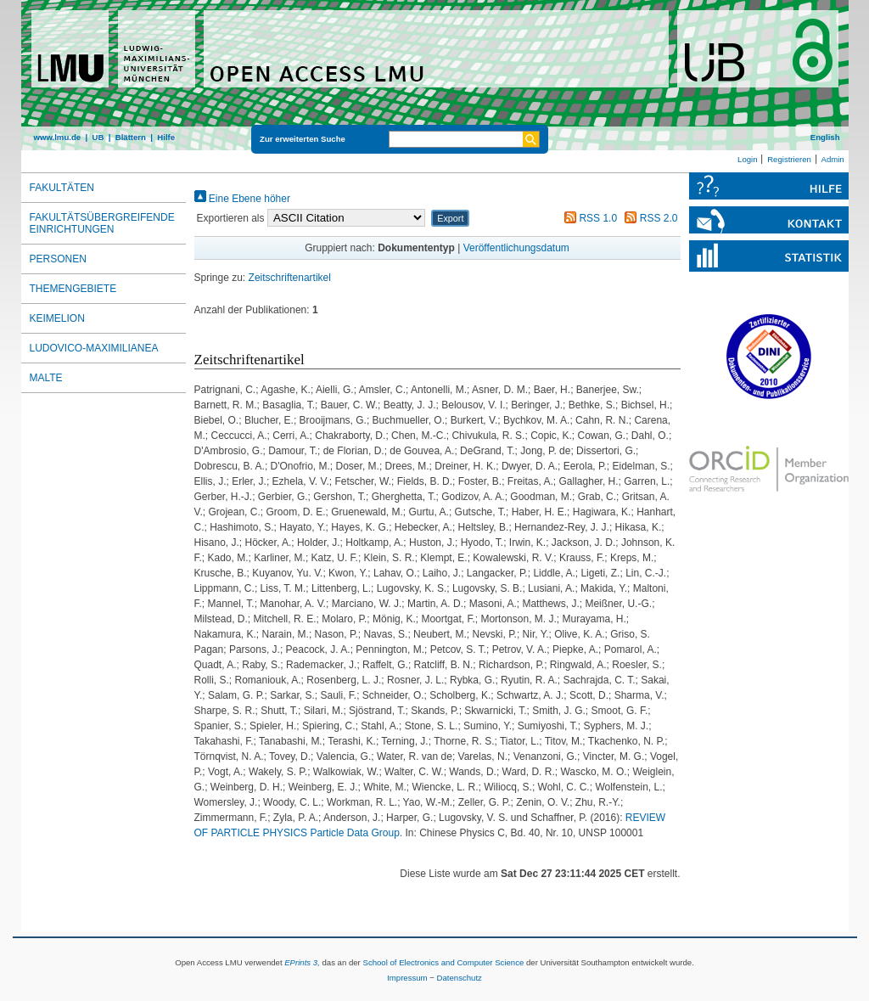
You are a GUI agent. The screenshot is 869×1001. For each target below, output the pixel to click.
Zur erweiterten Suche (302, 138)
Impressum (407, 977)
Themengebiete (73, 289)
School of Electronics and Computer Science (443, 962)
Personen (58, 259)
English (825, 137)
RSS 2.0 (648, 218)
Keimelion (57, 318)
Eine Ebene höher (242, 199)
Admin (832, 159)
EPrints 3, (302, 962)
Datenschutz (459, 977)
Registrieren (789, 159)
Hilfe (166, 137)
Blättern (130, 137)
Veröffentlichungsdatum (516, 248)
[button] (450, 218)
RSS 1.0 (588, 218)
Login (747, 159)
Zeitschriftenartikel (290, 278)
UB (98, 137)
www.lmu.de (57, 137)
